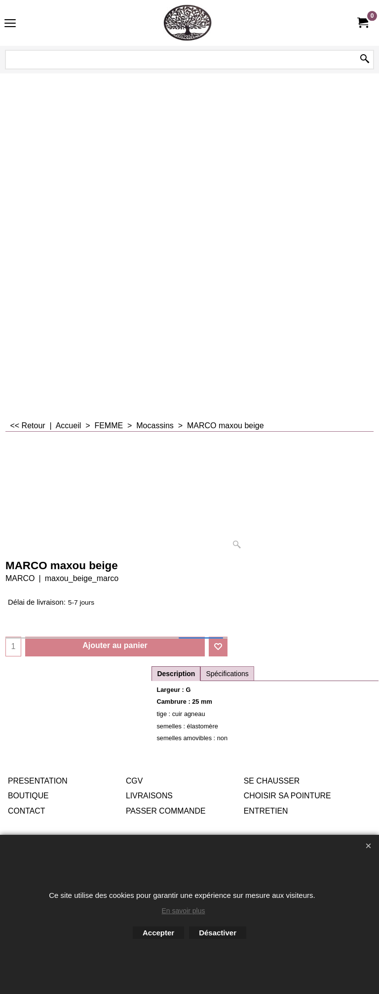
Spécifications (227, 674)
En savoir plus (183, 911)
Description (176, 674)
